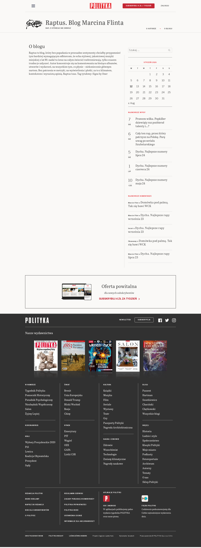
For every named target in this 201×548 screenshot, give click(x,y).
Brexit (67, 390)
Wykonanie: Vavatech (126, 536)
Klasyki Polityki (151, 445)
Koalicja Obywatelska (37, 456)
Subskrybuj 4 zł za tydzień (118, 298)
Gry (105, 418)
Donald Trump (72, 400)
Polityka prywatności (75, 505)
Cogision (102, 536)
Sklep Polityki (150, 482)
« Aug (131, 103)
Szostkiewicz (149, 400)
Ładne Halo (110, 536)
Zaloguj (165, 6)
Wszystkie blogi (151, 413)
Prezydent (31, 460)
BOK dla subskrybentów (37, 510)
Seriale (107, 404)
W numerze (30, 385)
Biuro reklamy (32, 499)
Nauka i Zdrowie (111, 439)
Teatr (106, 413)
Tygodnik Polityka (35, 390)
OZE (66, 445)
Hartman (147, 395)
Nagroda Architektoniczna (118, 427)
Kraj (27, 436)
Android (112, 506)
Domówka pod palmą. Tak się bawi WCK (148, 204)
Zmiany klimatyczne (114, 459)
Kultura (107, 385)
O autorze (151, 29)
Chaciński (147, 404)
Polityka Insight (56, 536)
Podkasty (147, 454)
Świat (67, 385)
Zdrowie (108, 445)
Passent (146, 390)
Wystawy (108, 409)
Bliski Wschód (72, 404)
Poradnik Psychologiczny (39, 400)
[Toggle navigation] (33, 6)
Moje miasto (149, 449)
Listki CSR (70, 454)
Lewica (29, 451)
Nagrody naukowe (113, 463)
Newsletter (125, 320)
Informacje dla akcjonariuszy (79, 521)
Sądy (27, 465)
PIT (66, 436)
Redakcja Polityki (34, 493)
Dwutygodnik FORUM (34, 536)
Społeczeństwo (150, 440)
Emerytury (70, 431)
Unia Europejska (73, 395)
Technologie (110, 454)
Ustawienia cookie (73, 516)
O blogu (168, 29)
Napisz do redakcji (34, 505)
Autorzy (146, 468)
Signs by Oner (100, 74)
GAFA (67, 449)
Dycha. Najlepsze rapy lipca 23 (149, 255)
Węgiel (68, 440)
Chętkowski (148, 409)
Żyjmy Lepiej (32, 413)
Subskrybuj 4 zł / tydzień (138, 6)
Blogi (145, 385)
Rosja (67, 409)
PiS (27, 447)
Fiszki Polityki (149, 506)
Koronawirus (31, 425)
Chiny (67, 413)
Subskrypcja (144, 320)
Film (106, 400)
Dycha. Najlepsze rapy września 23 (149, 217)
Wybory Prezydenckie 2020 (40, 442)
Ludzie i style (149, 436)
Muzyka (107, 395)
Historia (147, 431)
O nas (145, 477)
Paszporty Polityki (113, 423)
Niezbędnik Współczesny (39, 404)
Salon (28, 409)
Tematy (146, 473)
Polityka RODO (71, 510)
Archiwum (148, 463)
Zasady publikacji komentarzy (79, 499)
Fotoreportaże (150, 459)
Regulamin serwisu (73, 493)
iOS (104, 506)
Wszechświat (110, 449)
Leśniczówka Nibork (78, 536)
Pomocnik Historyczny (37, 395)
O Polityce (30, 516)
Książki (107, 390)
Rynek (67, 425)
